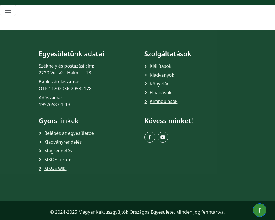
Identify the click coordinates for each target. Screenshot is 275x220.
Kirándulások (164, 101)
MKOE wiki (55, 168)
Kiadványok (162, 75)
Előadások (160, 92)
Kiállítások (160, 66)
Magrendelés (58, 151)
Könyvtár (159, 84)
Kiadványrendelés (63, 142)
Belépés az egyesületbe (69, 133)
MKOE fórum (58, 159)
